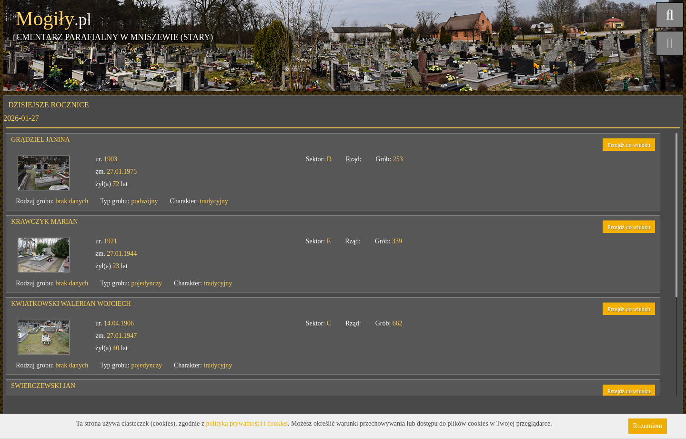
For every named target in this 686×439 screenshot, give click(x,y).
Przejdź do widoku (628, 145)
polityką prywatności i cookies (247, 423)
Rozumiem (647, 425)
